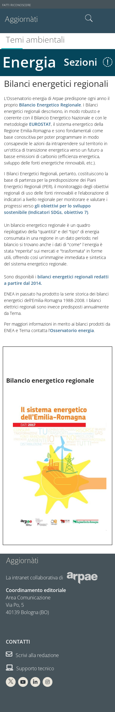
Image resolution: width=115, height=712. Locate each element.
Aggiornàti (21, 19)
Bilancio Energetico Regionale (50, 105)
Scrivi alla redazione (32, 655)
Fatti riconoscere (16, 5)
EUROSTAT (40, 124)
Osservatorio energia (72, 330)
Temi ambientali (35, 39)
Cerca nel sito (89, 18)
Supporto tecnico (30, 668)
